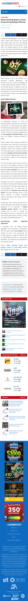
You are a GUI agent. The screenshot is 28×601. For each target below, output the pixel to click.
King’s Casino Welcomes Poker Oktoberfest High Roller (11, 321)
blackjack (19, 289)
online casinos (7, 287)
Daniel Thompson (6, 27)
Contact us (14, 531)
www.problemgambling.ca (20, 565)
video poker (6, 291)
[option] (14, 315)
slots (9, 289)
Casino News (4, 17)
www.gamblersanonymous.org (10, 566)
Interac (16, 359)
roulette (14, 289)
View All (23, 397)
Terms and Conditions (13, 534)
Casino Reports (7, 285)
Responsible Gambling (13, 540)
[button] (22, 326)
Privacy (14, 537)
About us (14, 527)
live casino (15, 291)
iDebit (15, 368)
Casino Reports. (18, 591)
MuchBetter (18, 377)
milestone (4, 207)
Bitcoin (16, 386)
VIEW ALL (23, 355)
